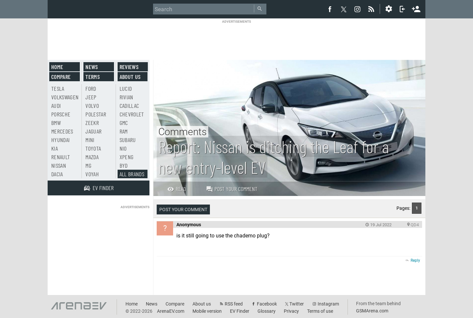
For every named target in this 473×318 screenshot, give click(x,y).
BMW (56, 122)
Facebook (267, 303)
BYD (124, 165)
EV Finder (239, 311)
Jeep (90, 97)
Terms (92, 76)
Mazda (92, 156)
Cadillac (129, 105)
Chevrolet (132, 114)
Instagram (328, 303)
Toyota (93, 148)
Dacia (57, 174)
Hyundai (60, 139)
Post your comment (232, 188)
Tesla (57, 88)
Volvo (92, 105)
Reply (415, 260)
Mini (89, 139)
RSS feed (234, 303)
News (91, 66)
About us (130, 76)
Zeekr (92, 122)
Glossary (267, 311)
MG (88, 165)
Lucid (126, 88)
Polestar (95, 114)
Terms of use (320, 311)
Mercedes (62, 131)
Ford (90, 88)
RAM (124, 131)
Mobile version (207, 311)
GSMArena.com (372, 310)
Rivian (126, 97)
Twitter (296, 303)
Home (57, 66)
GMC (124, 122)
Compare (61, 76)
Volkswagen (65, 97)
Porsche (60, 114)
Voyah (92, 174)
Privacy (291, 311)
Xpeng (127, 156)
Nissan (58, 165)
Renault (60, 156)
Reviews (129, 66)
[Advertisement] (236, 38)
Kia (54, 148)
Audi (56, 105)
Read (176, 188)
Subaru (128, 139)
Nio (123, 148)
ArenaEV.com (170, 311)
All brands (132, 174)
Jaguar (93, 131)
